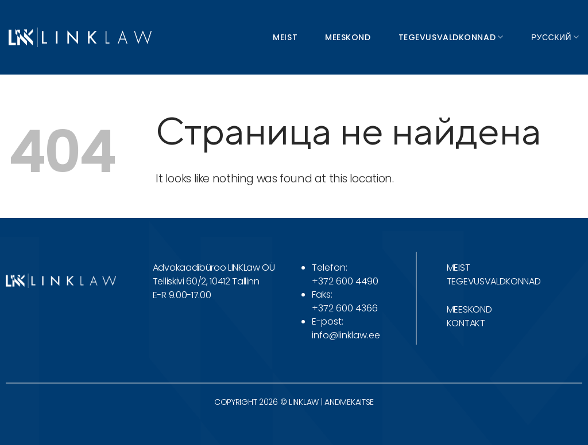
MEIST (458, 267)
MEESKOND (469, 309)
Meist (285, 37)
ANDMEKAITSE (349, 402)
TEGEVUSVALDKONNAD (494, 281)
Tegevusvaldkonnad (451, 37)
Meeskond (347, 37)
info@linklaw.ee (346, 335)
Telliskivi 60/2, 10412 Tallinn (206, 281)
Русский (555, 37)
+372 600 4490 (345, 281)
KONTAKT (466, 323)
